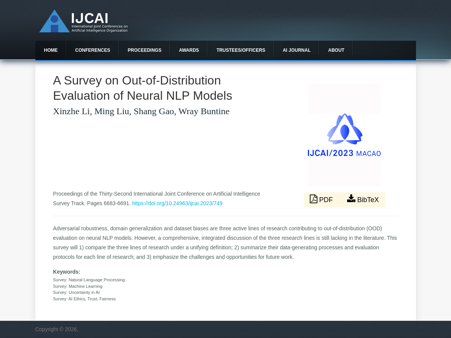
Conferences (92, 50)
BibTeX (363, 199)
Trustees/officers (241, 50)
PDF (322, 199)
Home (51, 50)
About (336, 50)
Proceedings (145, 50)
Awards (189, 50)
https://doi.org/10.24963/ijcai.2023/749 (177, 203)
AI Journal (297, 50)
